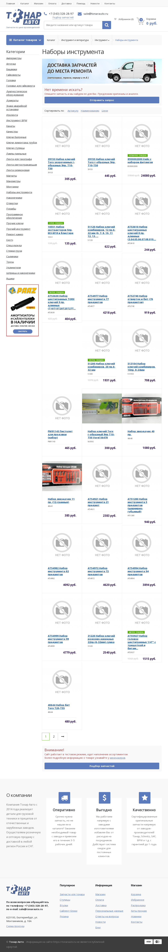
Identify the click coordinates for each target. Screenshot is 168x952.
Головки (11, 80)
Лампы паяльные (16, 153)
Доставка (66, 3)
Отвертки (12, 203)
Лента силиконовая (17, 170)
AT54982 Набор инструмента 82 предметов (58, 571)
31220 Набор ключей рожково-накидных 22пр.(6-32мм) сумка (101, 639)
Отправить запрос (102, 100)
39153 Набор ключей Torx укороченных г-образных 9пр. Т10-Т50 (61, 163)
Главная (10, 3)
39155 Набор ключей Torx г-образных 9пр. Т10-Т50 (101, 162)
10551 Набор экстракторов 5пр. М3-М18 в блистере (60, 230)
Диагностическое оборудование (16, 93)
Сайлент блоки (68, 910)
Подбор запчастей (62, 17)
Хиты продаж (139, 910)
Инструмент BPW (16, 120)
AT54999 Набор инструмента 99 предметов (58, 639)
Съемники (12, 256)
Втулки (64, 905)
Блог (98, 927)
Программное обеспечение (14, 216)
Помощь (81, 3)
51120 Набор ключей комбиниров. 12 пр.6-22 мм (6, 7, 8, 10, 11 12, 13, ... (101, 231)
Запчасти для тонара (72, 894)
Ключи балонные (16, 137)
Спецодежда (14, 245)
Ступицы (65, 899)
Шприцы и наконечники (20, 273)
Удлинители (13, 267)
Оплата (52, 3)
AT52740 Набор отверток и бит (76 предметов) (140, 299)
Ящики (10, 278)
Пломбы (11, 208)
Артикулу (73, 110)
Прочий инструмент (18, 228)
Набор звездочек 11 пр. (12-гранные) (61, 500)
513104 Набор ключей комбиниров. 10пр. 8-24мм (141, 366)
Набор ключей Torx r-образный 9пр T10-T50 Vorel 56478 (101, 434)
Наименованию (90, 110)
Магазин (38, 3)
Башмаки (11, 69)
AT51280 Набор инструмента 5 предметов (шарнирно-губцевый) (137, 505)
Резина (64, 916)
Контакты (110, 3)
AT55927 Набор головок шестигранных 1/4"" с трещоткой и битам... (142, 642)
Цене (105, 110)
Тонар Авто (16, 941)
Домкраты (12, 100)
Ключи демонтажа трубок (21, 142)
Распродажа (138, 905)
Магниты (11, 175)
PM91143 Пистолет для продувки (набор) (60, 434)
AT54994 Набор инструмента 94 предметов (138, 571)
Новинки (136, 916)
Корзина (136, 894)
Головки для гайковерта (20, 85)
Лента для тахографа (19, 159)
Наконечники (14, 197)
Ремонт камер (14, 234)
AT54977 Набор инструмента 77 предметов (98, 299)
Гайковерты (13, 74)
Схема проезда (15, 926)
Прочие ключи (15, 223)
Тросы (10, 261)
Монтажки (12, 186)
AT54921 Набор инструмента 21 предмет (98, 502)
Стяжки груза (14, 250)
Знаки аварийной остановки (16, 107)
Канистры (12, 131)
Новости (95, 3)
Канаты (10, 126)
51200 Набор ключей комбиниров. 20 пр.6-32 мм (101, 366)
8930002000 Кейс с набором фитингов (140, 160)
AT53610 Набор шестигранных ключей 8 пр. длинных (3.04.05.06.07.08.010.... (142, 233)
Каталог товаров (23, 40)
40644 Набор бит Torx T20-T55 (59, 706)
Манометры (13, 181)
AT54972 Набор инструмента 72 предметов (98, 571)
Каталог (25, 3)
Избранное (123, 19)
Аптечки (11, 63)
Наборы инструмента (126, 40)
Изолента (12, 115)
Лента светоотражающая (21, 164)
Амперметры (14, 58)
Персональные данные (109, 910)
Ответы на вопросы (107, 916)
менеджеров (117, 757)
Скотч (9, 240)
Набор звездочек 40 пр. (141, 433)
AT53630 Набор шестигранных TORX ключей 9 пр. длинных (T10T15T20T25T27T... (62, 302)
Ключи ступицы (15, 148)
